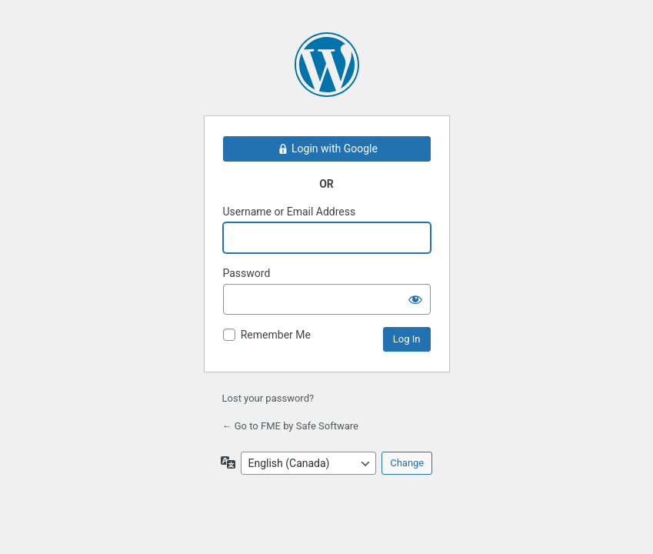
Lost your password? (268, 398)
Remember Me (276, 335)
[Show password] (415, 299)
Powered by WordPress (327, 64)
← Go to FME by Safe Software (290, 426)
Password (247, 273)
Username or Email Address (289, 211)
